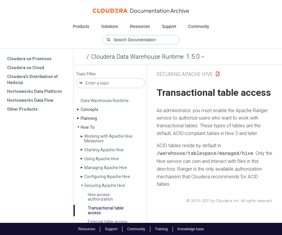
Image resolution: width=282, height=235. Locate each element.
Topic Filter (86, 74)
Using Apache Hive (101, 158)
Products (81, 26)
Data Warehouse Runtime (105, 100)
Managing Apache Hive (105, 167)
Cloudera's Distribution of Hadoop (32, 79)
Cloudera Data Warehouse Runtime (137, 56)
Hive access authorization (100, 196)
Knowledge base (191, 228)
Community (198, 26)
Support (169, 26)
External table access (108, 221)
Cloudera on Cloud (25, 67)
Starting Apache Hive (104, 149)
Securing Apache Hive (104, 185)
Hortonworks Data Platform (34, 91)
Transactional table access (106, 210)
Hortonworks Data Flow (30, 100)
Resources (140, 26)
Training (161, 228)
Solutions (109, 26)
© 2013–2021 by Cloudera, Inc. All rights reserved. (229, 200)
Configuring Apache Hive (107, 176)
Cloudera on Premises (29, 58)
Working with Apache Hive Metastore (108, 138)
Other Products (22, 109)
